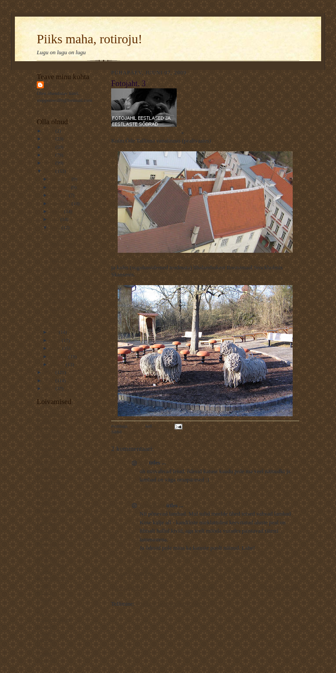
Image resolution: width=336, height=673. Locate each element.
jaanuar (58, 364)
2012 (49, 147)
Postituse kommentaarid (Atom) (172, 603)
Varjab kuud (48, 482)
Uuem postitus (127, 587)
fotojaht (131, 431)
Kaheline (45, 639)
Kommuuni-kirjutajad (58, 510)
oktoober (59, 195)
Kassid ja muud (64, 324)
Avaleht (204, 587)
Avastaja (45, 571)
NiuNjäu (45, 557)
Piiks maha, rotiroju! (89, 39)
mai (54, 332)
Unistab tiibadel (52, 475)
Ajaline (44, 585)
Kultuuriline (49, 544)
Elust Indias (48, 468)
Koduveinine (49, 496)
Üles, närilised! (64, 291)
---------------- (50, 537)
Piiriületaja (47, 530)
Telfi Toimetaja (51, 414)
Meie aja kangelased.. (70, 259)
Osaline (44, 598)
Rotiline (44, 592)
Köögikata (152, 505)
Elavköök (46, 503)
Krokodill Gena (52, 578)
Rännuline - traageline (58, 455)
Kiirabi (44, 612)
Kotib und (46, 523)
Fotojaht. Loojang (66, 275)
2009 (49, 171)
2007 (49, 380)
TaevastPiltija (50, 441)
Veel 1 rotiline (50, 551)
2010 (49, 162)
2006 (49, 388)
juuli (55, 219)
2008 (49, 372)
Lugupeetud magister (70, 283)
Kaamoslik (47, 434)
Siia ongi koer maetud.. (71, 251)
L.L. (41, 605)
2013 (49, 138)
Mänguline (47, 517)
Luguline (45, 626)
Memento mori (63, 243)
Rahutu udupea (51, 564)
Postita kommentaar (137, 573)
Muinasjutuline (51, 421)
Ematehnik (47, 489)
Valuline (45, 462)
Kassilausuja (49, 448)
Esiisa (43, 646)
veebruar (59, 356)
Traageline (47, 653)
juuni (56, 227)
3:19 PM (147, 489)
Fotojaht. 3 (59, 315)
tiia (143, 462)
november (60, 187)
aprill (56, 340)
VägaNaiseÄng (51, 427)
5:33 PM (147, 557)
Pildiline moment (53, 619)
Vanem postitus (281, 587)
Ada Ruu (45, 660)
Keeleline (46, 633)
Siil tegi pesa (61, 307)
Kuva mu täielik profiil (59, 108)
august (57, 211)
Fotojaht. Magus (65, 235)
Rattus (55, 84)
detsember (61, 178)
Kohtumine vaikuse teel (72, 267)
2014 (49, 130)
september (61, 203)
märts (56, 348)
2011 (49, 154)
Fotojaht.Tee (61, 300)
